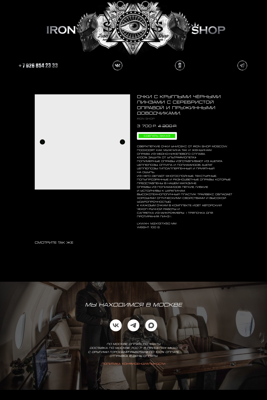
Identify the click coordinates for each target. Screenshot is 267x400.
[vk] (116, 325)
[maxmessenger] (151, 325)
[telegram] (133, 325)
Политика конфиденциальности (133, 364)
